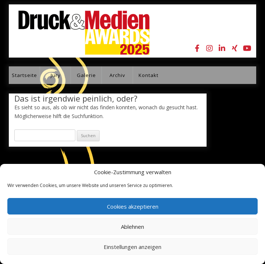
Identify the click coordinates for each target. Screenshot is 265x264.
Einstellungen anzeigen (132, 246)
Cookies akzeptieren (132, 206)
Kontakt (148, 75)
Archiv (117, 75)
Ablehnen (132, 226)
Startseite (24, 75)
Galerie (86, 75)
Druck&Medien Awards (79, 31)
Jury (56, 75)
